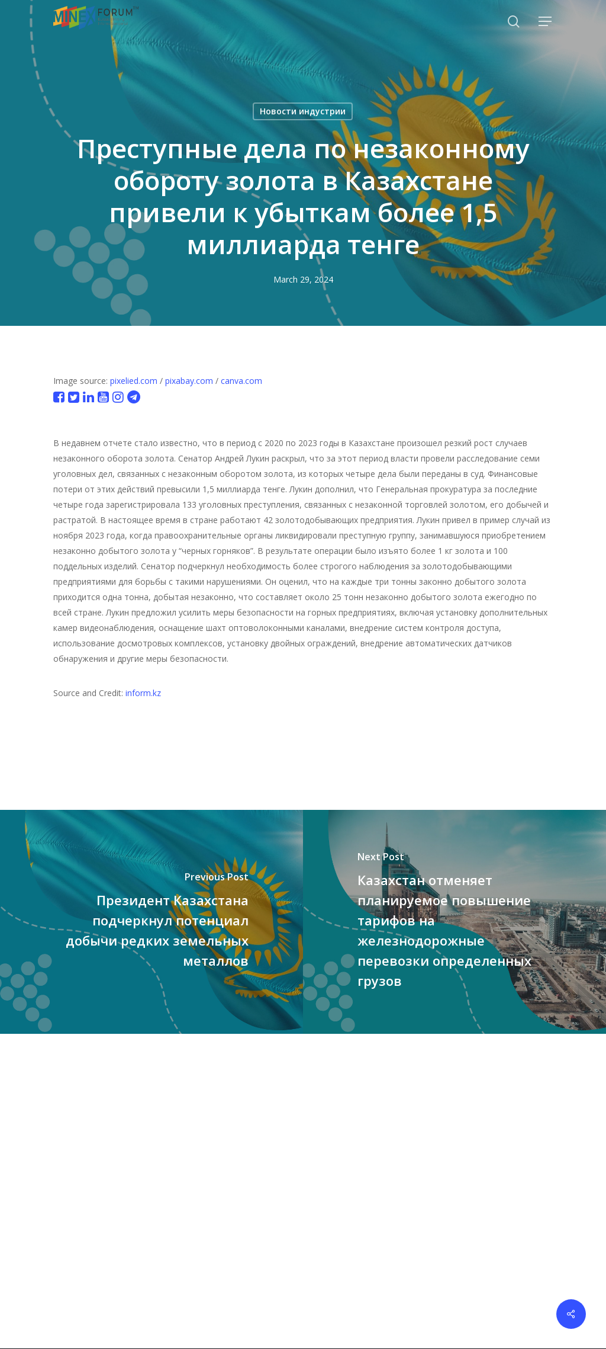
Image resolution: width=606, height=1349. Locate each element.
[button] (546, 21)
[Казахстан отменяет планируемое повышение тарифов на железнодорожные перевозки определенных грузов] (454, 922)
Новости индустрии (303, 111)
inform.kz (143, 692)
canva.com (241, 380)
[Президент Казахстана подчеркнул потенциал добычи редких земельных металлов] (151, 922)
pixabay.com (189, 380)
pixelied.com (133, 380)
